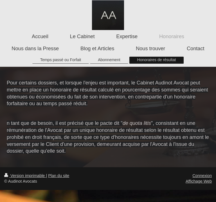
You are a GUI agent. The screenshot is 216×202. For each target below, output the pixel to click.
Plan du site (58, 175)
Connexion (202, 175)
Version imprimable (25, 175)
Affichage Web (199, 181)
